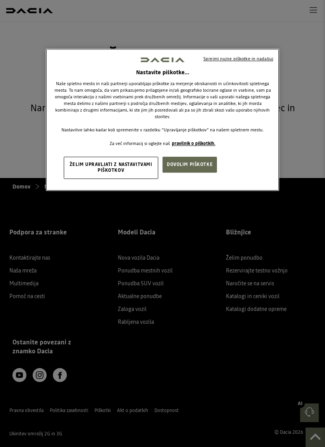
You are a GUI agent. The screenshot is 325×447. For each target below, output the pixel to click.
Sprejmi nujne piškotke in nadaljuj (238, 59)
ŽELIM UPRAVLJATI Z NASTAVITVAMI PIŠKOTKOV (111, 167)
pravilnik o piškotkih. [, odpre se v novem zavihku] (193, 143)
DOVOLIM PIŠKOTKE (190, 164)
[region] (162, 120)
